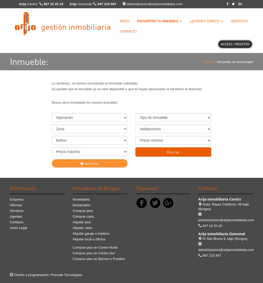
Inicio (124, 21)
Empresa (16, 199)
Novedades (81, 199)
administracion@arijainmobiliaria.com (155, 4)
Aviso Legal (18, 228)
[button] (159, 21)
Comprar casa (83, 216)
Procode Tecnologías (66, 275)
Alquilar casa (82, 228)
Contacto (128, 31)
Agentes (16, 216)
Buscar (173, 152)
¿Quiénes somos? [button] (206, 21)
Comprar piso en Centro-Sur (94, 253)
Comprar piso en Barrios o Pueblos (99, 259)
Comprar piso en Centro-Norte (95, 247)
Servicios (239, 21)
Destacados (82, 205)
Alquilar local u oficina (89, 239)
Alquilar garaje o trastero (91, 233)
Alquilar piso (82, 222)
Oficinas (16, 205)
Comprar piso (83, 211)
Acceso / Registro (235, 44)
